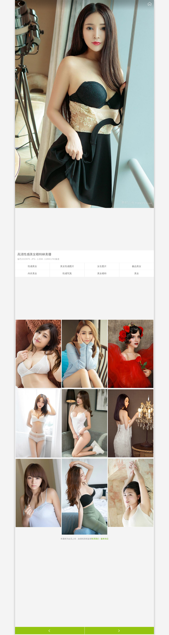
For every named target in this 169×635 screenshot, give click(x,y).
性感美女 (32, 266)
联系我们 (95, 539)
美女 (136, 273)
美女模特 (101, 273)
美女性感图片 (67, 266)
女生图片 (101, 266)
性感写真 (67, 273)
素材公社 (149, 4)
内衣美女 (32, 273)
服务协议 (104, 539)
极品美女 (136, 266)
